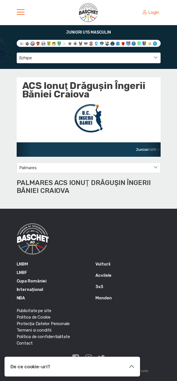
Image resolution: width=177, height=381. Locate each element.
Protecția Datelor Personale (43, 323)
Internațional (30, 289)
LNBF (22, 272)
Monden (103, 298)
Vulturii (102, 264)
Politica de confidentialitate (43, 336)
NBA (21, 298)
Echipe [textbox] (25, 57)
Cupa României (32, 281)
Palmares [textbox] (28, 167)
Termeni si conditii (34, 330)
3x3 (99, 286)
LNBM (22, 264)
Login (151, 12)
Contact (25, 343)
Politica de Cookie (34, 317)
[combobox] (89, 58)
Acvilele (103, 275)
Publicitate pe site (34, 310)
